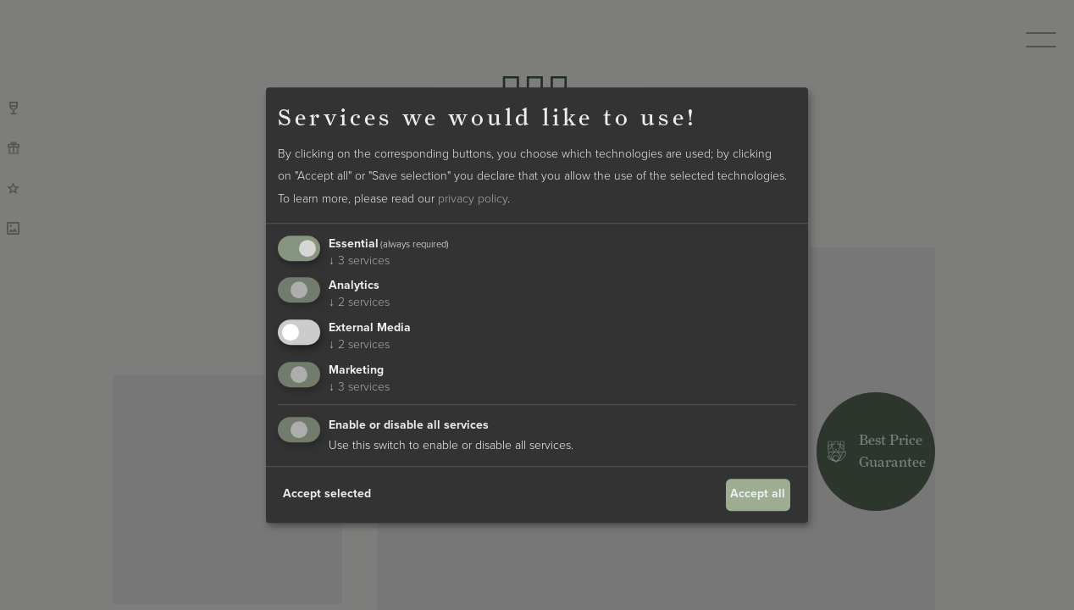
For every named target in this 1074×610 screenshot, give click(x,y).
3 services (359, 260)
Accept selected (327, 494)
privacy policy (472, 199)
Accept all (757, 494)
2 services (359, 303)
